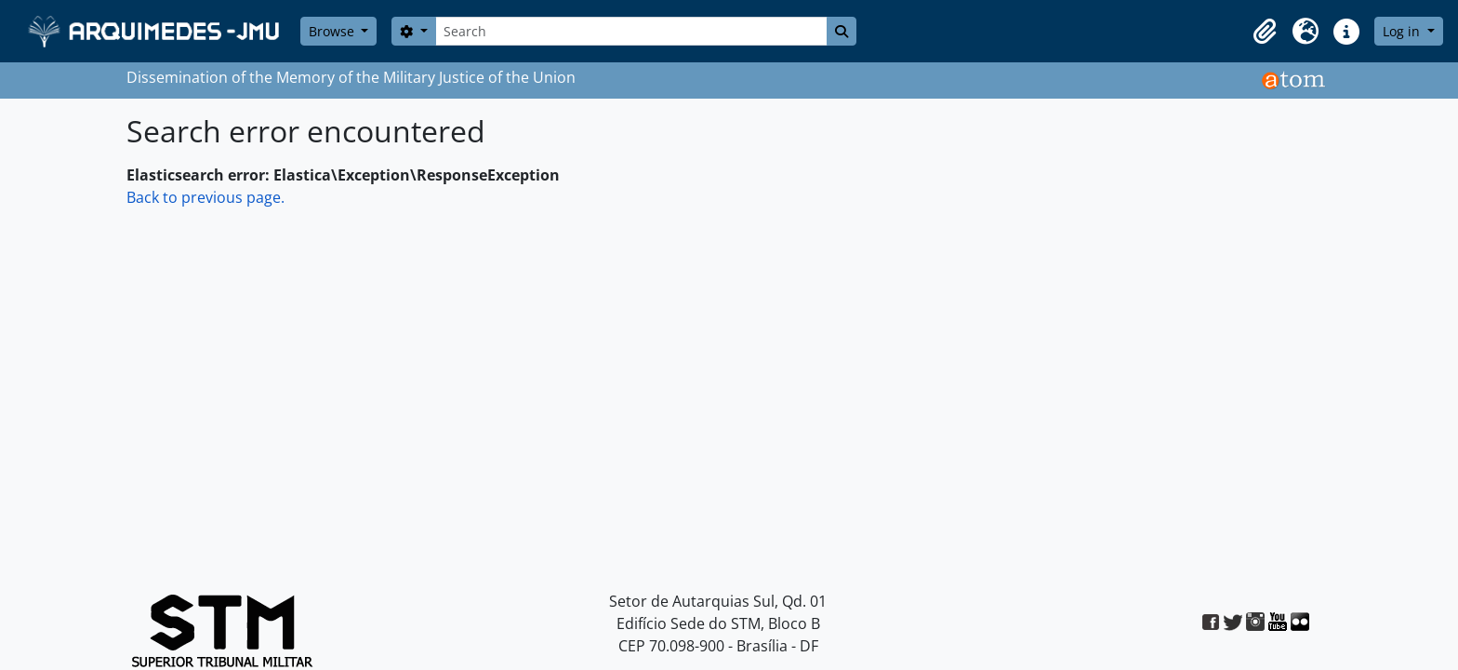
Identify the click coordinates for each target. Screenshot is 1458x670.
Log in (1403, 31)
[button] (1264, 31)
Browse (333, 31)
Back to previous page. (205, 197)
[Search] (631, 31)
